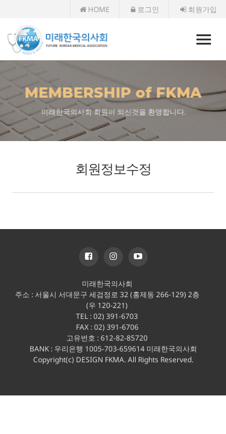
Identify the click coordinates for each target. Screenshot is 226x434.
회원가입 (198, 9)
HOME (95, 9)
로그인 (145, 9)
